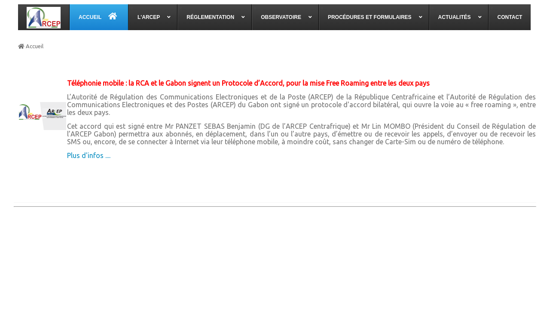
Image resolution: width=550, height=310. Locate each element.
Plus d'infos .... (88, 155)
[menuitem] (44, 17)
